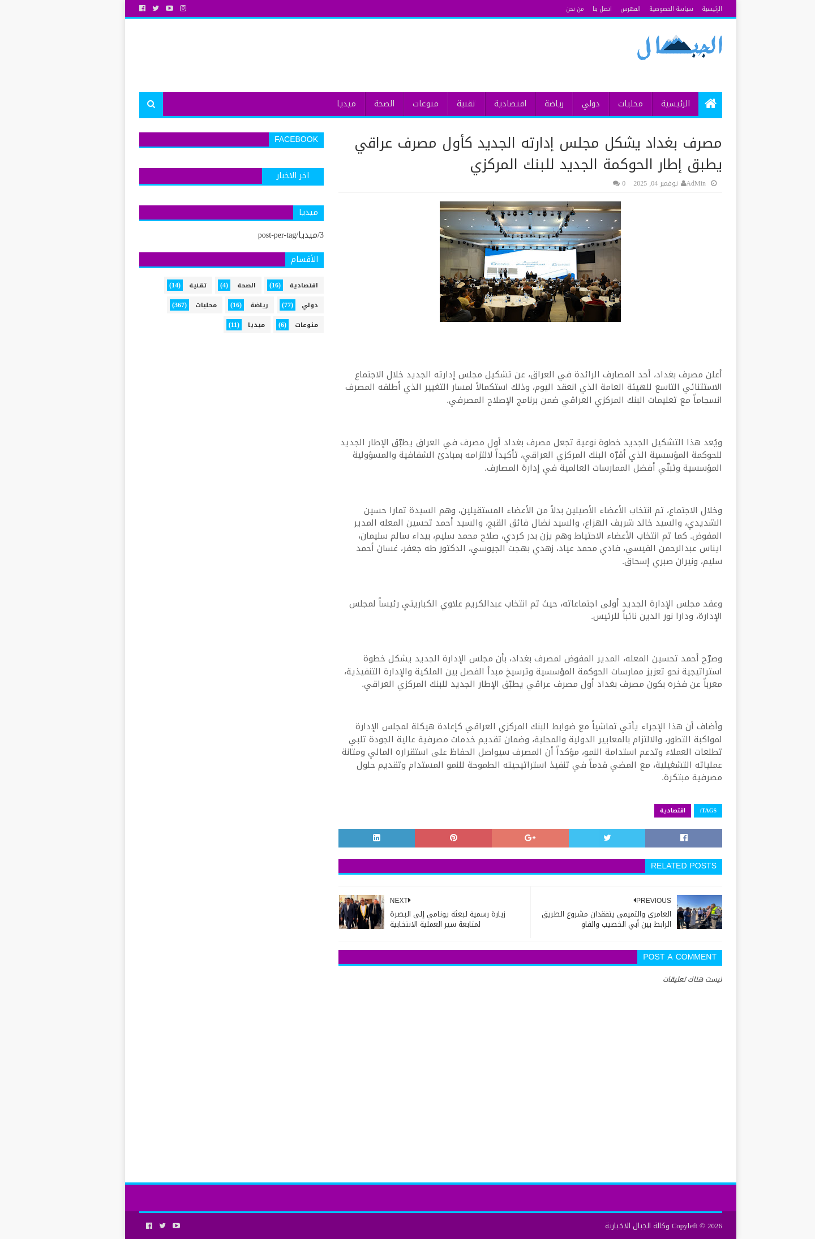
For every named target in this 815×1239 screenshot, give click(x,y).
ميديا (323, 103)
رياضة (531, 103)
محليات (607, 103)
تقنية (443, 103)
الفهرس (607, 8)
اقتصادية (487, 103)
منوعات (402, 103)
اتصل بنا (579, 8)
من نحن (552, 8)
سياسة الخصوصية (648, 8)
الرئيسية (689, 8)
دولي (568, 103)
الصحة (361, 103)
